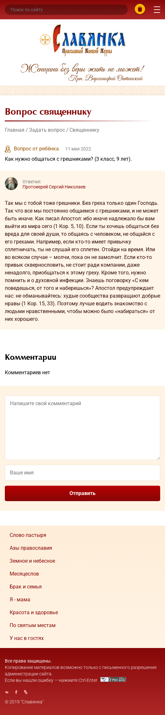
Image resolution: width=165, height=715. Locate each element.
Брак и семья (26, 587)
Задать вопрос (47, 130)
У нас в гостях (27, 638)
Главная (14, 130)
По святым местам (33, 625)
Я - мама (20, 599)
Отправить (82, 493)
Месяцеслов (24, 574)
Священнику (84, 130)
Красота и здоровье (34, 612)
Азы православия (31, 548)
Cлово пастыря (28, 535)
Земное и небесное (32, 561)
